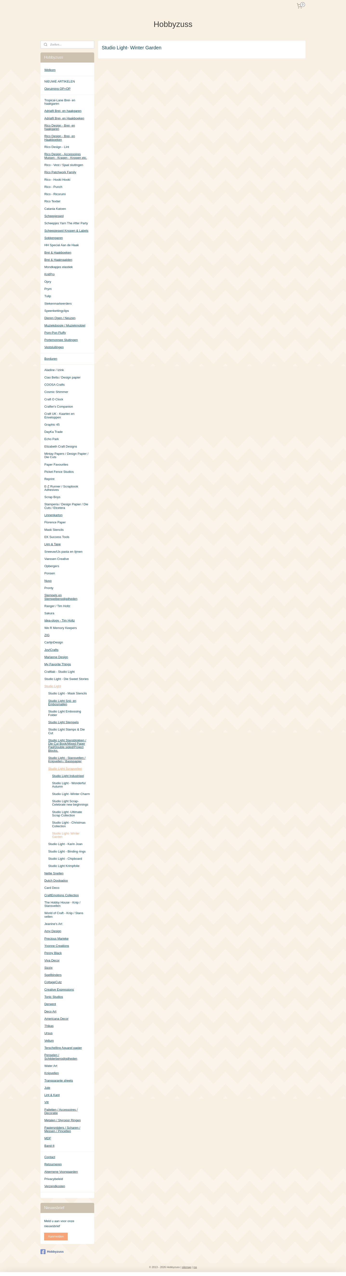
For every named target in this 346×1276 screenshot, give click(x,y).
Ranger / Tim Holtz (57, 606)
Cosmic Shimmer (56, 392)
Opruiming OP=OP (57, 88)
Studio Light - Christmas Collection (69, 824)
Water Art (50, 1066)
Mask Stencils (54, 530)
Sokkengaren (53, 238)
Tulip (47, 296)
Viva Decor (52, 960)
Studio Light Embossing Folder (64, 713)
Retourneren (53, 1164)
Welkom (50, 70)
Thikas (48, 1026)
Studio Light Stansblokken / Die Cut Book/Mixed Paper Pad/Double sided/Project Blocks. (67, 745)
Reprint (49, 479)
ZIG (47, 635)
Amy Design (52, 931)
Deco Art (50, 1011)
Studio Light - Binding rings (67, 851)
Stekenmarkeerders (58, 303)
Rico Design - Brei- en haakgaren (59, 127)
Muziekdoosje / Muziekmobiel (64, 325)
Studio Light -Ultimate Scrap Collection (67, 813)
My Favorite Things (57, 664)
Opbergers (51, 566)
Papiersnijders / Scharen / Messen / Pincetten (62, 1129)
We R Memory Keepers (60, 628)
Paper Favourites (56, 464)
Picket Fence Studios (59, 472)
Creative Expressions (59, 989)
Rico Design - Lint (56, 147)
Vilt (46, 1102)
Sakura (49, 613)
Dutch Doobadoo (56, 880)
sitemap (186, 1267)
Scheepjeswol (54, 216)
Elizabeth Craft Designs (60, 446)
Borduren (50, 358)
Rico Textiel (52, 201)
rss (195, 1267)
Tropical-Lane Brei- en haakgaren (59, 101)
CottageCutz (53, 982)
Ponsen (49, 573)
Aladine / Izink (54, 370)
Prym (48, 289)
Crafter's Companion (58, 406)
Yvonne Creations (56, 946)
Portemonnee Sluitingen (61, 340)
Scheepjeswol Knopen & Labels (66, 230)
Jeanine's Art (53, 924)
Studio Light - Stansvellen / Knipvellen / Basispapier (67, 759)
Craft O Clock (53, 399)
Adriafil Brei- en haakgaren (62, 111)
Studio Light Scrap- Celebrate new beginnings (70, 802)
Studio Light (52, 686)
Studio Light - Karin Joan (65, 844)
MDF (47, 1138)
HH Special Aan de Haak (61, 245)
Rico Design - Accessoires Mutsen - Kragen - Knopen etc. (65, 155)
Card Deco (51, 888)
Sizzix (48, 967)
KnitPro (49, 274)
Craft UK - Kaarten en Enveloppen (59, 415)
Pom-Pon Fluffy (55, 332)
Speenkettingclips (56, 311)
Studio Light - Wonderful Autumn (69, 784)
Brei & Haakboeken (57, 252)
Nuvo (48, 581)
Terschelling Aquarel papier (63, 1048)
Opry (47, 281)
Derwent (50, 1004)
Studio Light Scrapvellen (65, 768)
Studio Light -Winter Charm (71, 794)
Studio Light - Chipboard (65, 858)
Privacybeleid (53, 1179)
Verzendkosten (54, 1186)
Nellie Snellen (54, 873)
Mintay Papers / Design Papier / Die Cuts (66, 455)
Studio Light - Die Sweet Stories (66, 679)
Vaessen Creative (56, 559)
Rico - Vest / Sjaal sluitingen (63, 165)
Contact (49, 1157)
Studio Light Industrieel (68, 776)
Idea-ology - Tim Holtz (59, 620)
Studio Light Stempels (63, 722)
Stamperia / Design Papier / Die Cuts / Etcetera (66, 505)
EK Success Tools (56, 537)
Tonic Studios (53, 997)
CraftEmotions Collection (61, 895)
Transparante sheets (58, 1080)
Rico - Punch (53, 187)
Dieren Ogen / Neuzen (59, 318)
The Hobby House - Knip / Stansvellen (62, 904)
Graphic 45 (52, 424)
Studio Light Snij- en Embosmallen (62, 702)
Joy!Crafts (51, 650)
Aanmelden (56, 1236)
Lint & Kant (52, 1095)
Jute (47, 1088)
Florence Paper (55, 522)
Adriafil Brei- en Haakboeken (64, 118)
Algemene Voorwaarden (61, 1171)
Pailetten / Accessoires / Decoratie (61, 1111)
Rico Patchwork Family (60, 172)
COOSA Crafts (54, 384)
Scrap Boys (52, 497)
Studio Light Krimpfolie (64, 866)
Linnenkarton (53, 515)
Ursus (48, 1033)
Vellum (49, 1040)
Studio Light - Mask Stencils (67, 693)
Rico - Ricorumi (55, 194)
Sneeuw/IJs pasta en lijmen (63, 551)
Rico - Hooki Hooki (57, 179)
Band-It (49, 1146)
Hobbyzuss (52, 1252)
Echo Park (51, 439)
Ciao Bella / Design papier (62, 377)
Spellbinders (53, 975)
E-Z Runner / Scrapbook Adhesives (61, 488)
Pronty (48, 588)
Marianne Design (56, 657)
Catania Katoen (55, 209)
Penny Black (53, 953)
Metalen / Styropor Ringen (62, 1120)
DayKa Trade (53, 432)
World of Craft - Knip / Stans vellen (63, 914)
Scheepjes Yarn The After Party (66, 223)
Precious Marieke (56, 938)
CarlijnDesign (53, 642)
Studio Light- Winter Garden (66, 835)
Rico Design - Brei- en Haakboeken (59, 137)
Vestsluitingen (54, 347)
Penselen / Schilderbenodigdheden (60, 1056)
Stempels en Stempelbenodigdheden (60, 596)
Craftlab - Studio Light (59, 671)
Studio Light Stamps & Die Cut (66, 731)
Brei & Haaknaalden (58, 260)
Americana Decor (56, 1018)
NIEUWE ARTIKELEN (59, 81)
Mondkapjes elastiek (58, 267)
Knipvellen (51, 1073)
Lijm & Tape (52, 544)
